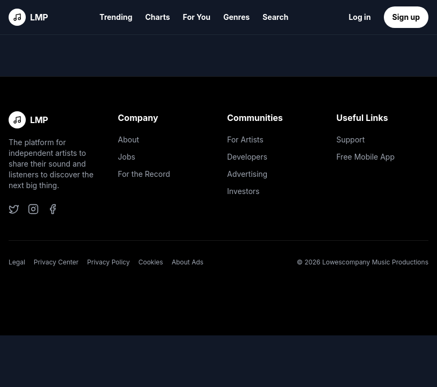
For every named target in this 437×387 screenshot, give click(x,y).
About (128, 139)
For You (196, 17)
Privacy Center (56, 262)
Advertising (247, 173)
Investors (243, 191)
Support (351, 139)
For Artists (245, 139)
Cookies (151, 262)
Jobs (126, 156)
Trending (115, 17)
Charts (157, 17)
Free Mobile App (366, 156)
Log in (359, 17)
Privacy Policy (108, 262)
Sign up (406, 17)
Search (275, 17)
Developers (247, 156)
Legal (17, 262)
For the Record (144, 173)
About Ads (187, 262)
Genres (236, 17)
